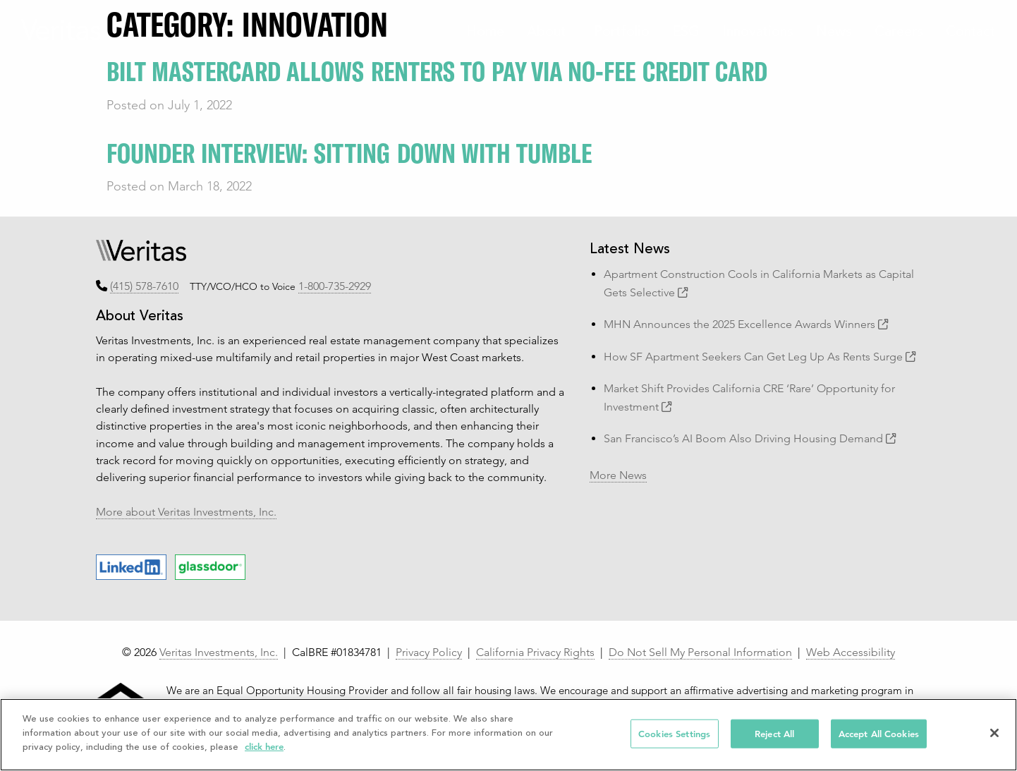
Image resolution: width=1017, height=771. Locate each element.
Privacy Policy (429, 652)
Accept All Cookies (879, 733)
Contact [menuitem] (970, 33)
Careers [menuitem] (899, 33)
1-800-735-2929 (334, 286)
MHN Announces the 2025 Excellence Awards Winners (746, 324)
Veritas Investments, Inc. (218, 652)
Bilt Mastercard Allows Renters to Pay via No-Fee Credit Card (436, 70)
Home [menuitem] (485, 33)
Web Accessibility (850, 652)
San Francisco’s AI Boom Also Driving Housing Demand (750, 438)
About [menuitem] (546, 33)
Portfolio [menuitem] (622, 33)
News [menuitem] (834, 33)
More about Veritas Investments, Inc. (186, 511)
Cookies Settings (674, 733)
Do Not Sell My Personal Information (700, 652)
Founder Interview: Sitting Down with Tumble (349, 152)
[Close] (994, 732)
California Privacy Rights (535, 652)
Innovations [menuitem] (757, 33)
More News (618, 475)
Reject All (774, 733)
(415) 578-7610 (144, 286)
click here (264, 747)
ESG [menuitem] (686, 33)
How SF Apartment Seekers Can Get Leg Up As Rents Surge (760, 356)
